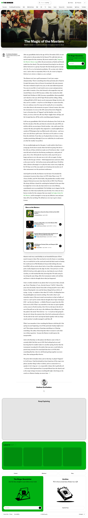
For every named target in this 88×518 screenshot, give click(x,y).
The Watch (84, 7)
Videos (70, 2)
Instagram (81, 514)
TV (45, 7)
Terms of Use (5, 514)
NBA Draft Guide (30, 7)
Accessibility (16, 514)
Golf (44, 37)
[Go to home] (7, 2)
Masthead (44, 473)
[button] (44, 2)
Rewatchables (69, 7)
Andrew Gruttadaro (12, 54)
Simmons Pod (61, 7)
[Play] (60, 224)
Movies (49, 7)
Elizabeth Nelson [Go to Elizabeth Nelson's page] (38, 215)
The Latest (5, 7)
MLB (24, 7)
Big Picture (77, 7)
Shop (72, 473)
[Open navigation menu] (85, 2)
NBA (37, 7)
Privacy (10, 514)
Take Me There (65, 507)
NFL (41, 7)
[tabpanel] (44, 229)
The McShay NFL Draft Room (14, 7)
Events (55, 7)
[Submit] (83, 63)
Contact (15, 473)
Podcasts (78, 2)
